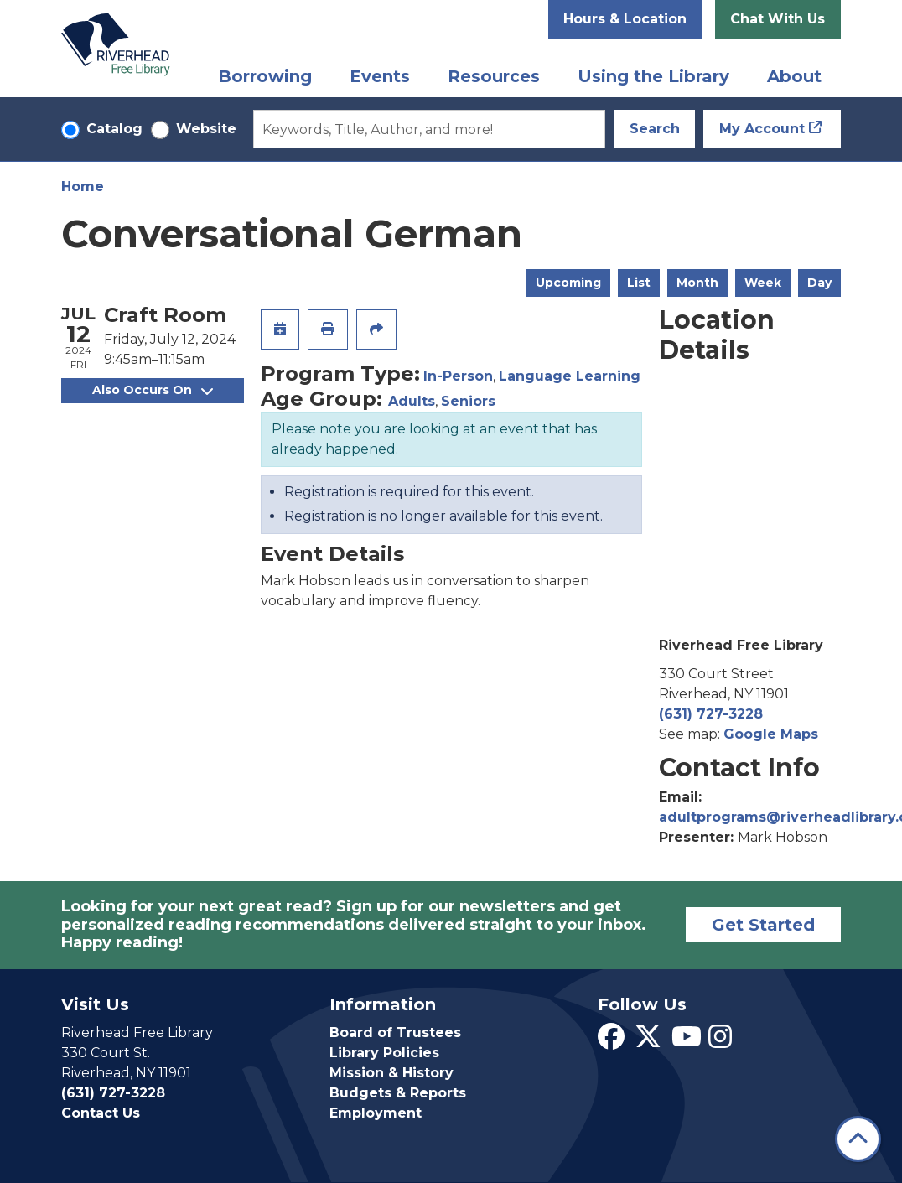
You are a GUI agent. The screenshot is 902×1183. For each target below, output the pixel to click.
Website (206, 129)
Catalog (114, 129)
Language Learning (569, 376)
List (639, 282)
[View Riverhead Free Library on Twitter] (648, 1042)
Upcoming (568, 282)
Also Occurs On (152, 389)
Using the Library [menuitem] (653, 76)
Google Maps (770, 734)
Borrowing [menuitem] (265, 76)
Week (762, 282)
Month (697, 282)
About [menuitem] (794, 76)
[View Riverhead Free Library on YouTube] (686, 1042)
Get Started (763, 925)
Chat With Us (777, 19)
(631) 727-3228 (711, 714)
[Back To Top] (858, 1139)
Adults (411, 401)
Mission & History (391, 1073)
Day (819, 282)
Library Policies (384, 1053)
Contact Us (100, 1113)
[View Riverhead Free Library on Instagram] (720, 1042)
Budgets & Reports (397, 1093)
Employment (375, 1113)
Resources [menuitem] (494, 76)
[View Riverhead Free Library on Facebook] (611, 1042)
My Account (762, 129)
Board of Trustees (395, 1032)
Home (82, 187)
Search (655, 129)
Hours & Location (625, 19)
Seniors (468, 401)
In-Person (458, 376)
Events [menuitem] (380, 76)
